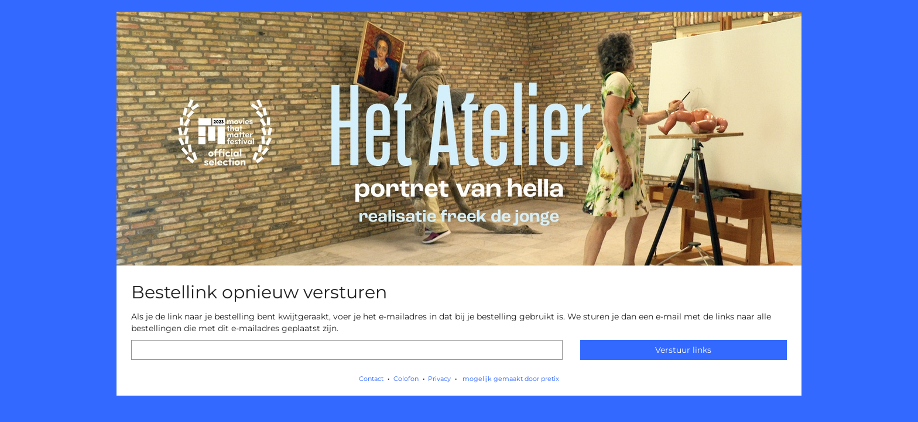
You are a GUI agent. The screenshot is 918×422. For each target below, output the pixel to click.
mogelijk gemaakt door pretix (511, 379)
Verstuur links (683, 350)
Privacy (439, 379)
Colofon (406, 379)
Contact (371, 379)
